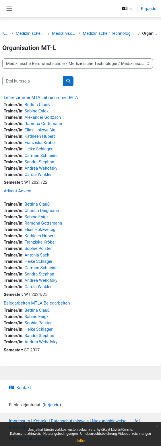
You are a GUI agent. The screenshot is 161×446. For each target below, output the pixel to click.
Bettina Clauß (37, 104)
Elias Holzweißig (39, 130)
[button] (127, 8)
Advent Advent (18, 191)
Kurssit (5, 33)
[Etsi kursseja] (32, 81)
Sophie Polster (38, 248)
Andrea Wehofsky (40, 168)
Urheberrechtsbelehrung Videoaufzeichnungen (115, 434)
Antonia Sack (36, 255)
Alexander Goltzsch (42, 117)
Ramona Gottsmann (43, 123)
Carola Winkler (38, 174)
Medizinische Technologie (64, 33)
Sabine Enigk (36, 111)
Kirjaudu (148, 8)
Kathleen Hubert (39, 136)
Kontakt (20, 387)
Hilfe (133, 421)
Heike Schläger (38, 149)
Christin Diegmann (41, 210)
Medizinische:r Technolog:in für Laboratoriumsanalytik (109, 33)
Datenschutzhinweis (26, 434)
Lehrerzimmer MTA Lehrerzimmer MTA (41, 97)
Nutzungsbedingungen (61, 434)
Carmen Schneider (41, 155)
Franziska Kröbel (39, 142)
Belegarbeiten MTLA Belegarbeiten (37, 303)
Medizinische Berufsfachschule (31, 33)
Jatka (80, 441)
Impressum (19, 421)
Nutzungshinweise (109, 421)
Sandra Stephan (39, 161)
